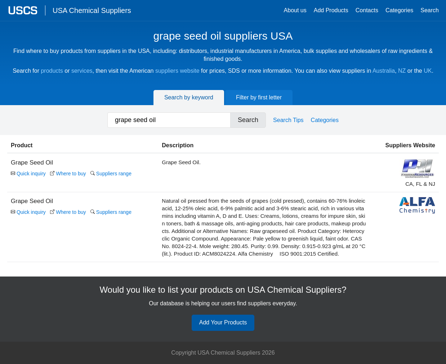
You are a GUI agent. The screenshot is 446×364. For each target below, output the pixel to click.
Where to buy (68, 173)
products (52, 71)
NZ (402, 71)
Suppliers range (110, 173)
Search (429, 10)
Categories (399, 10)
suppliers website (177, 71)
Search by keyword (188, 97)
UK (428, 71)
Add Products (331, 10)
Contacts (367, 10)
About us (295, 10)
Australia (384, 71)
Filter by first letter (259, 97)
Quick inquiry (28, 173)
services (82, 71)
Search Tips (288, 120)
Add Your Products (223, 322)
